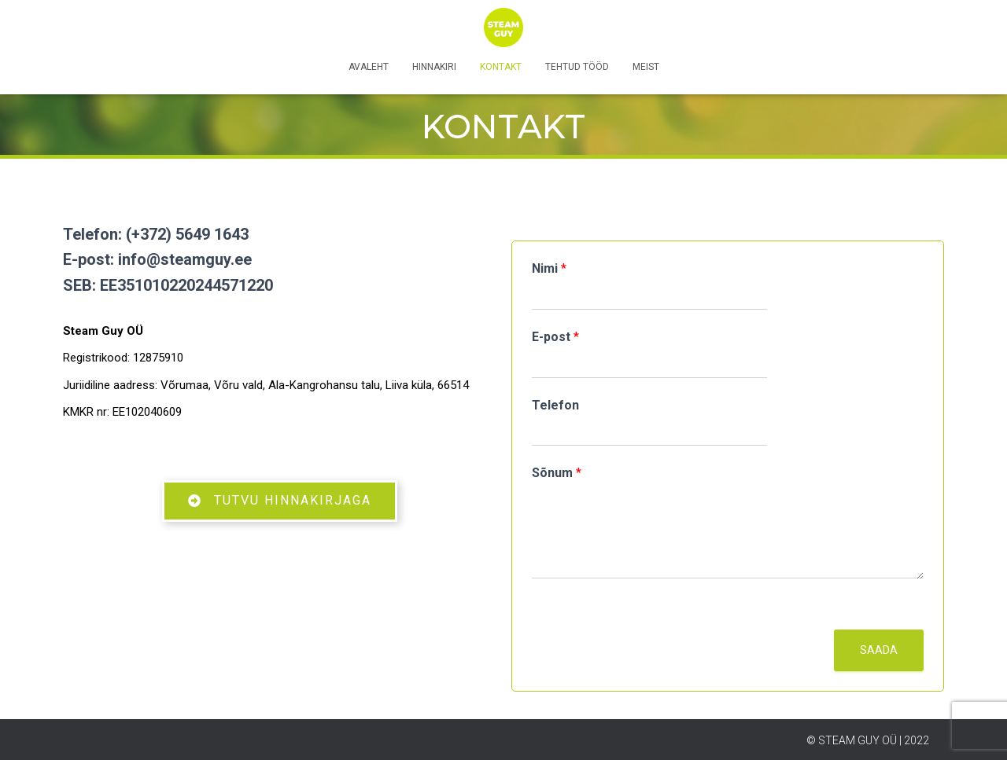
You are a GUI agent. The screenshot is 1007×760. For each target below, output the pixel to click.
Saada (879, 650)
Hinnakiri (434, 66)
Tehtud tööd (577, 66)
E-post (555, 336)
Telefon (555, 405)
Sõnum (556, 472)
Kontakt (501, 66)
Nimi (549, 268)
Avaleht (369, 66)
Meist (646, 66)
